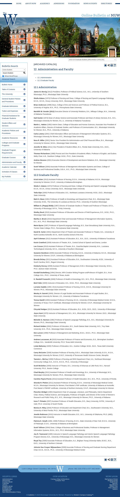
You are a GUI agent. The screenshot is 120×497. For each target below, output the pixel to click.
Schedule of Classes (9, 172)
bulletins (31, 495)
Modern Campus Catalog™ (83, 495)
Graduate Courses (9, 157)
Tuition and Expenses (10, 111)
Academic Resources (10, 138)
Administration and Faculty (12, 162)
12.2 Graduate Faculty (45, 80)
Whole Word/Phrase (11, 76)
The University (7, 94)
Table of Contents (8, 89)
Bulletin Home (7, 85)
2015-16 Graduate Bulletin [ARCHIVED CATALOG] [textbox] (86, 60)
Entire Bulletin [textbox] (7, 70)
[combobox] (92, 59)
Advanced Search (8, 79)
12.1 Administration (44, 78)
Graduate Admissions (10, 106)
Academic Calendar (9, 167)
